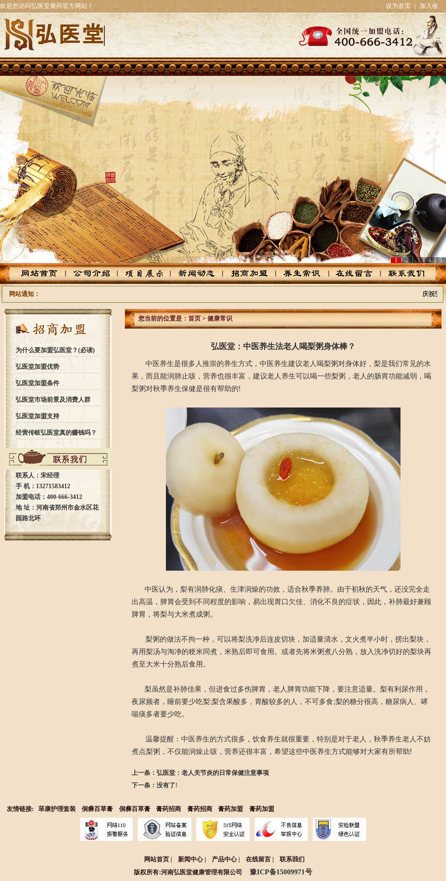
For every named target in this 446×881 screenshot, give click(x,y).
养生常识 (298, 273)
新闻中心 (190, 859)
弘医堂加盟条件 (37, 383)
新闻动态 (198, 273)
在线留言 (349, 273)
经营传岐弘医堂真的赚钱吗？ (56, 432)
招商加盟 (248, 273)
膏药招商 (168, 809)
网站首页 (46, 273)
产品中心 (147, 273)
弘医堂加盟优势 (37, 366)
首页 (194, 318)
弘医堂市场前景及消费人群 (53, 399)
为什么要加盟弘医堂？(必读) (55, 350)
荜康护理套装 (57, 809)
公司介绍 (97, 273)
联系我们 (399, 273)
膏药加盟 (230, 809)
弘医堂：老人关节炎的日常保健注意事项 (213, 773)
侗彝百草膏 (97, 809)
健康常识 (219, 318)
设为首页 (398, 6)
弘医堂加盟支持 (37, 416)
